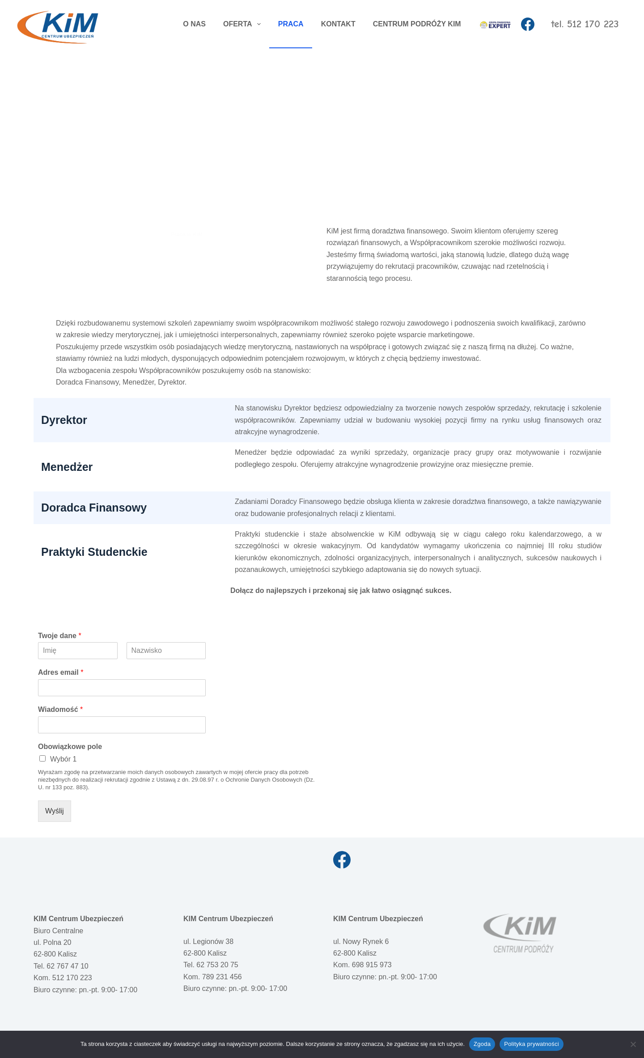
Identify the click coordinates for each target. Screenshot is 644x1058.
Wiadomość (60, 709)
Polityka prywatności (531, 1044)
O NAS (194, 24)
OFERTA (243, 24)
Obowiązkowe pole (70, 746)
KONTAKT (338, 24)
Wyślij (54, 811)
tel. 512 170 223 (585, 24)
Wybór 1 (63, 759)
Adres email (60, 672)
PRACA (291, 24)
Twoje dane (59, 635)
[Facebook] (527, 24)
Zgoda (482, 1044)
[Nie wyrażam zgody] (632, 1044)
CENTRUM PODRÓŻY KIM (417, 24)
